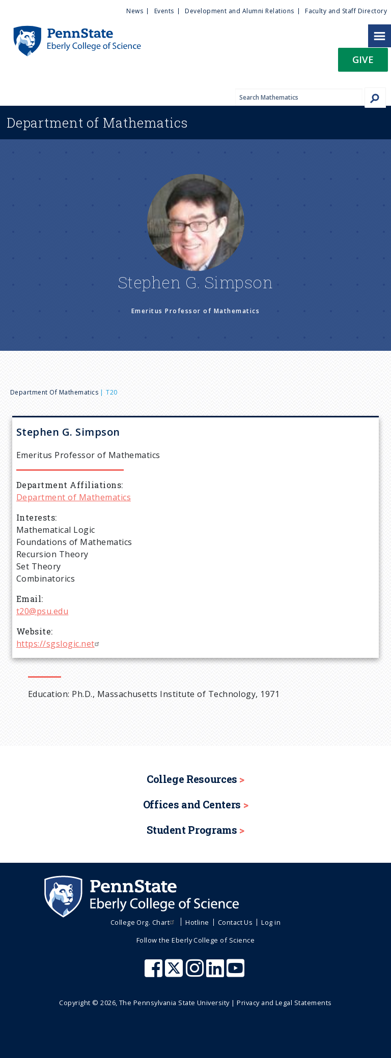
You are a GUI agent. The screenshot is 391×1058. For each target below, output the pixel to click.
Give (363, 59)
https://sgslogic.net (59, 643)
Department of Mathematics (54, 392)
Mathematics (97, 122)
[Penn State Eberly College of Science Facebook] (155, 973)
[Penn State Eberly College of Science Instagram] (196, 973)
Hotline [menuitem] (197, 922)
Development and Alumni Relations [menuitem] (239, 11)
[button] (363, 63)
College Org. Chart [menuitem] (143, 922)
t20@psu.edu (42, 611)
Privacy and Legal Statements (284, 1002)
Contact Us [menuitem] (235, 922)
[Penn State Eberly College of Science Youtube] (236, 973)
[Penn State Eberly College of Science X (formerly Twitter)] (175, 973)
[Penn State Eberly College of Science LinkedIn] (216, 973)
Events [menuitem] (164, 11)
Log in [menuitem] (271, 922)
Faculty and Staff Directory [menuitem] (346, 11)
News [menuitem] (134, 11)
